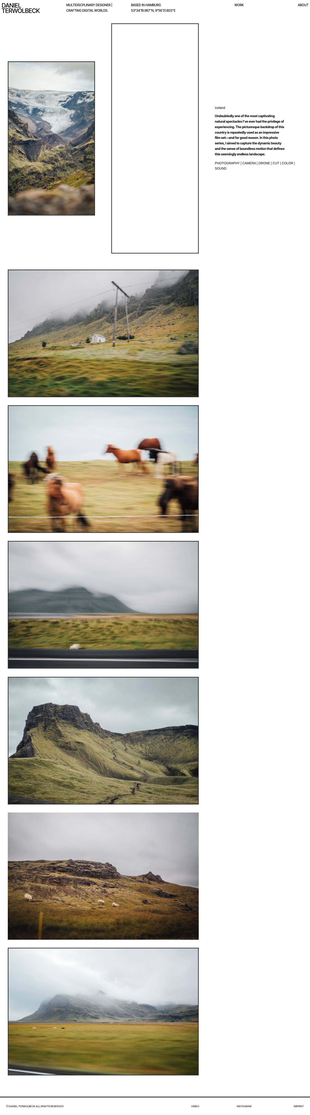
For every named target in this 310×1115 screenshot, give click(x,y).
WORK (239, 5)
